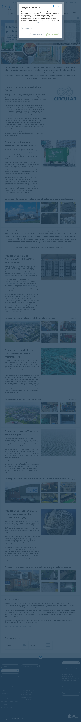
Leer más (40, 23)
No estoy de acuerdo (37, 35)
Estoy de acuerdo (53, 35)
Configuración (26, 28)
